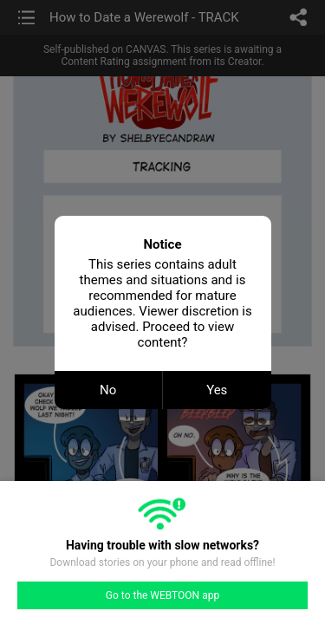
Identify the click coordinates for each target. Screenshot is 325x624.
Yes (216, 390)
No (108, 390)
